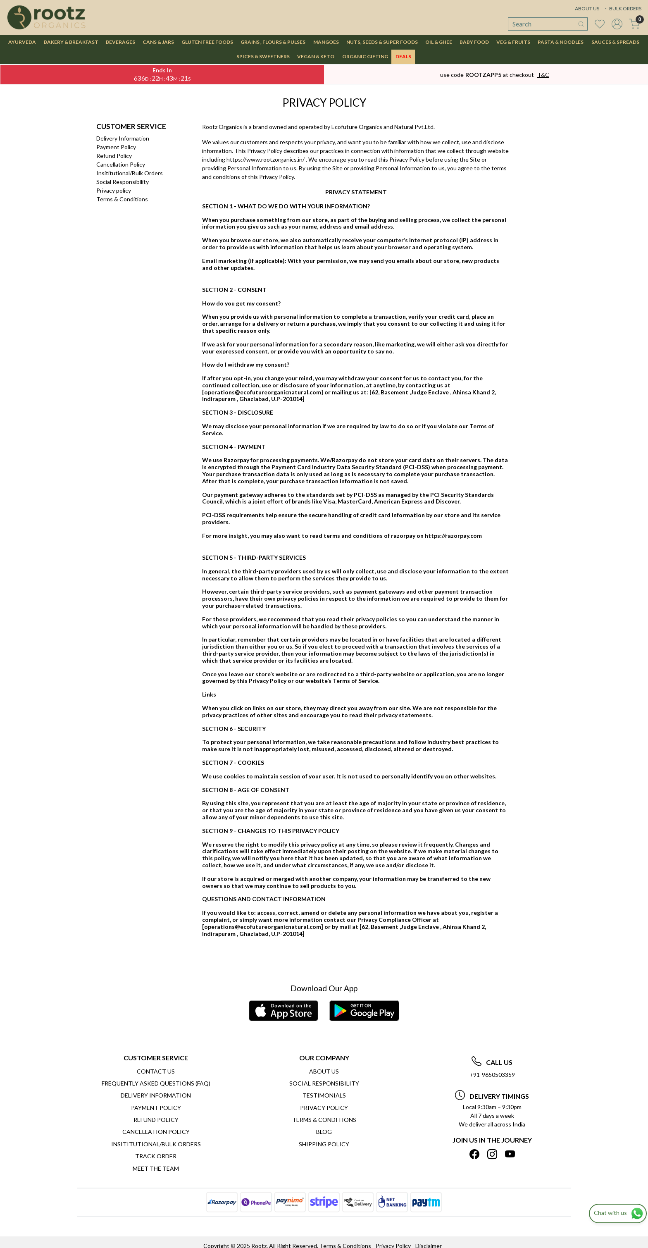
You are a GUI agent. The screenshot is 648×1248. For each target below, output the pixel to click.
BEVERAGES (120, 42)
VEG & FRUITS (513, 42)
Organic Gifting (365, 56)
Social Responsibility (122, 181)
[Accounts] (617, 24)
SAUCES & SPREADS (615, 42)
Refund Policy (114, 155)
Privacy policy (113, 190)
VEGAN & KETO (315, 56)
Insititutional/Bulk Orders (129, 173)
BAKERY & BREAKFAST (71, 42)
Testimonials (324, 1095)
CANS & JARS (158, 42)
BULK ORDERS (622, 8)
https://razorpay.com (453, 535)
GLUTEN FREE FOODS (207, 42)
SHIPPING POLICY (324, 1144)
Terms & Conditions (122, 199)
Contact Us (156, 1071)
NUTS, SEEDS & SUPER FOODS (382, 42)
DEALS (403, 56)
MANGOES (326, 42)
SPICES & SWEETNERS (263, 56)
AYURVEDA (22, 42)
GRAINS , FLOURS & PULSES (273, 42)
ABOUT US (587, 8)
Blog (324, 1131)
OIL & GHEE (438, 42)
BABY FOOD (474, 42)
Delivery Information (122, 138)
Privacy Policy (324, 1107)
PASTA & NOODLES (561, 42)
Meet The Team (156, 1168)
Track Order (155, 1156)
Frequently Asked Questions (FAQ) (156, 1083)
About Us (324, 1071)
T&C (543, 74)
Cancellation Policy (120, 164)
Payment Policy (116, 146)
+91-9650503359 (492, 1074)
